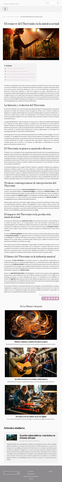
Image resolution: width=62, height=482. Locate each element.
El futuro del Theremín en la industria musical (18, 80)
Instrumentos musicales (13, 16)
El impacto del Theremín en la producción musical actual (21, 77)
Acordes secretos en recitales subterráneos (31, 379)
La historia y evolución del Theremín (16, 68)
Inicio (4, 16)
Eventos (31, 471)
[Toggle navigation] (5, 9)
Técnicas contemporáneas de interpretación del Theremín (21, 74)
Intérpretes (31, 474)
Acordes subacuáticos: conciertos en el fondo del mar (37, 436)
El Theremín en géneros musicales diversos (17, 71)
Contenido (9, 66)
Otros (31, 479)
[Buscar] (52, 2)
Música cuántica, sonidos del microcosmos (31, 342)
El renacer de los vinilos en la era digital (31, 417)
